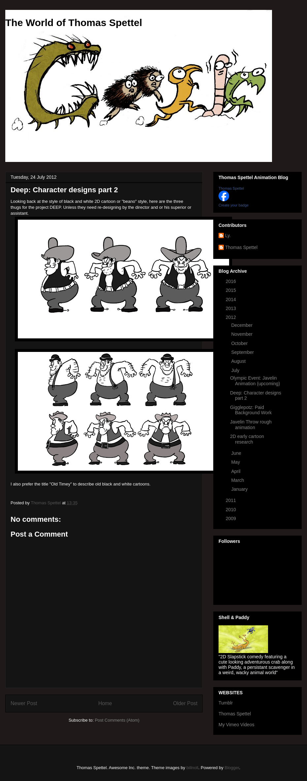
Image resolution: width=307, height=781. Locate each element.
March (238, 480)
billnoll (192, 767)
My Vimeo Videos (236, 724)
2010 (231, 509)
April (236, 471)
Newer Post (24, 703)
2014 (231, 299)
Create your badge (234, 205)
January (240, 489)
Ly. (228, 235)
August (239, 361)
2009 (231, 518)
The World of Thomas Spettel (73, 22)
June (236, 453)
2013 (231, 308)
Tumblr (226, 702)
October (240, 343)
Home (105, 703)
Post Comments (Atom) (117, 720)
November (242, 334)
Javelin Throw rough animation (251, 424)
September (243, 352)
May (236, 462)
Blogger (231, 767)
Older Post (185, 703)
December (242, 325)
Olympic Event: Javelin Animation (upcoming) (255, 380)
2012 (231, 317)
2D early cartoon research (247, 439)
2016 (231, 281)
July (236, 370)
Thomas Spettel (231, 188)
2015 (231, 290)
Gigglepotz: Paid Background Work (251, 410)
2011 (231, 500)
